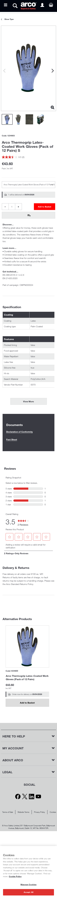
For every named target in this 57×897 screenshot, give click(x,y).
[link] (23, 522)
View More (28, 401)
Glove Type (9, 19)
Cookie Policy (15, 876)
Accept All (28, 892)
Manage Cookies (28, 884)
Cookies (53, 812)
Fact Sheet (11, 439)
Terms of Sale (7, 812)
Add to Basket (27, 702)
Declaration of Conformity (19, 431)
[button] (9, 536)
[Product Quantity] (12, 206)
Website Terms (23, 812)
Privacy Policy (39, 812)
